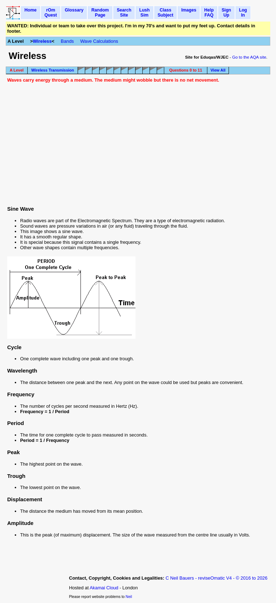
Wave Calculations (99, 41)
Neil (129, 597)
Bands (67, 41)
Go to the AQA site (249, 57)
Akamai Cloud (104, 587)
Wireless (42, 41)
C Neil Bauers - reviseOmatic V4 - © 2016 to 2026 (216, 578)
